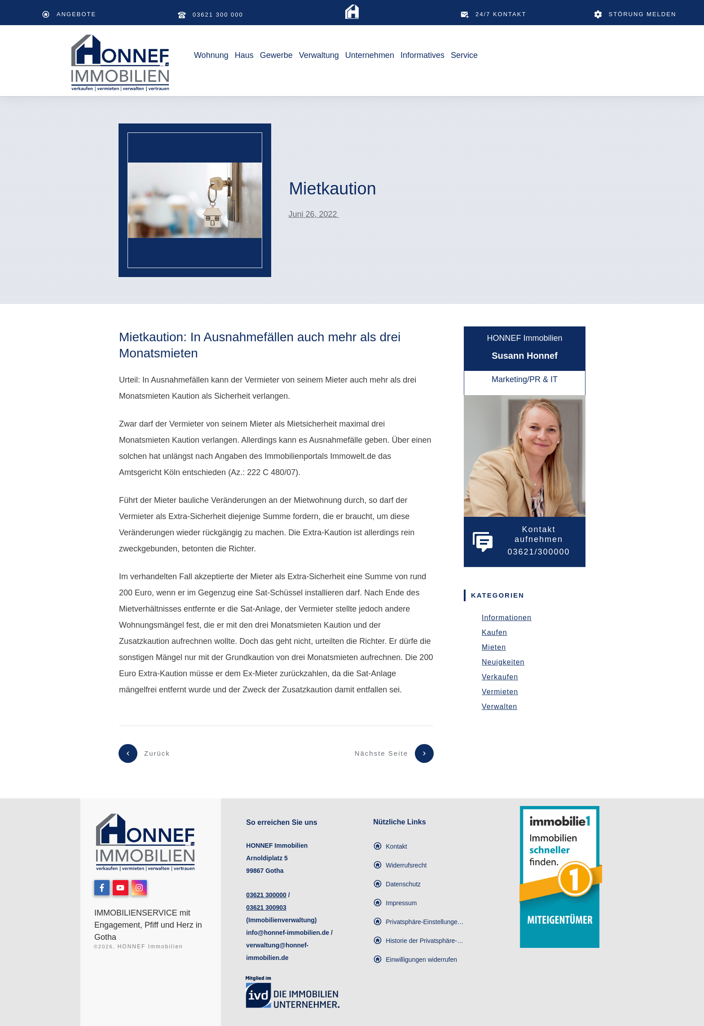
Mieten (494, 647)
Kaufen (494, 632)
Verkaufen (500, 677)
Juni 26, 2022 (313, 214)
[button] (419, 922)
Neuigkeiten (503, 662)
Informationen (507, 617)
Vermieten (500, 692)
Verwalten (499, 706)
